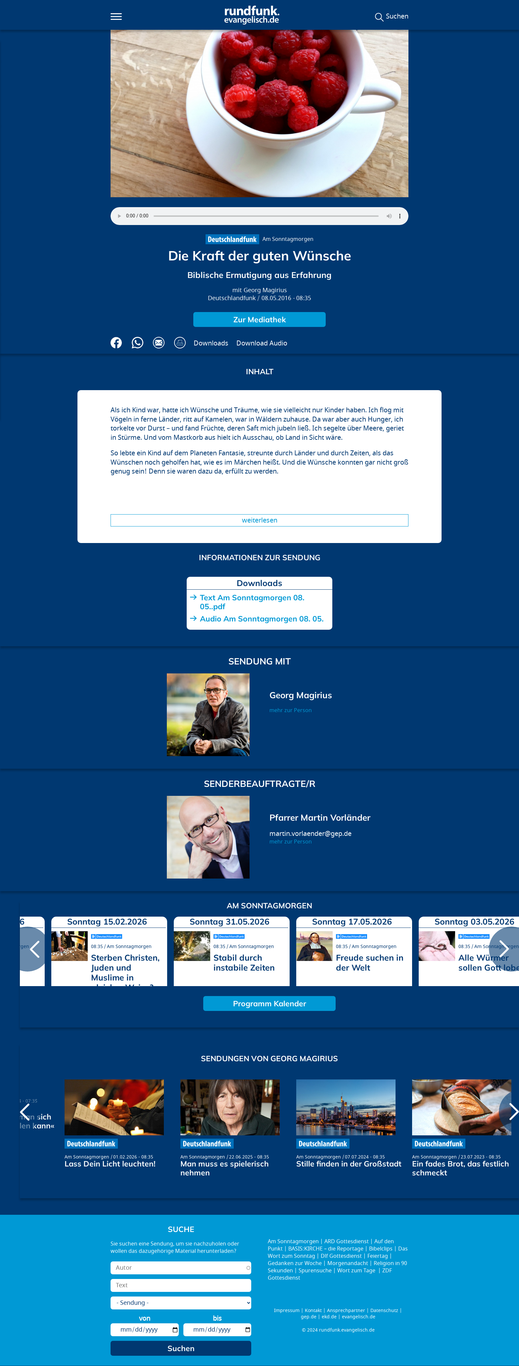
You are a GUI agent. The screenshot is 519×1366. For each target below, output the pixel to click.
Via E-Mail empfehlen (159, 342)
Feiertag (377, 1256)
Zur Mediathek (259, 319)
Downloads (211, 343)
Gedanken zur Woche (295, 1263)
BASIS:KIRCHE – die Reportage (325, 1249)
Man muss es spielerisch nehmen (224, 1168)
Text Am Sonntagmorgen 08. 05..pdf (252, 602)
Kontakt (313, 1310)
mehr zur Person (290, 710)
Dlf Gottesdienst (341, 1256)
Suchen (397, 16)
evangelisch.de (358, 1316)
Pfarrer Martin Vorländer (319, 817)
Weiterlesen (259, 520)
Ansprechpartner (346, 1310)
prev (27, 949)
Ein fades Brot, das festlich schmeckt (460, 1168)
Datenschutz (384, 1310)
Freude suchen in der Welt (369, 962)
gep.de (308, 1316)
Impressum (287, 1310)
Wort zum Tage (357, 1271)
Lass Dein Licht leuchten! (110, 1163)
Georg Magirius (265, 290)
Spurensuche (315, 1271)
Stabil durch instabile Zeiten (244, 962)
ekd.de (329, 1316)
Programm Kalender (269, 1003)
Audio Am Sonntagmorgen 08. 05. (262, 618)
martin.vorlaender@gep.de (310, 834)
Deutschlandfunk (232, 298)
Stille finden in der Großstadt (348, 1163)
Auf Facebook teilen (116, 342)
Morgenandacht (347, 1263)
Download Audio (261, 343)
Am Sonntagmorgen (287, 239)
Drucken (180, 342)
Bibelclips (381, 1249)
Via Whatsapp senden (137, 342)
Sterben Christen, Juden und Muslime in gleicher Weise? (125, 972)
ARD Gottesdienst (346, 1242)
